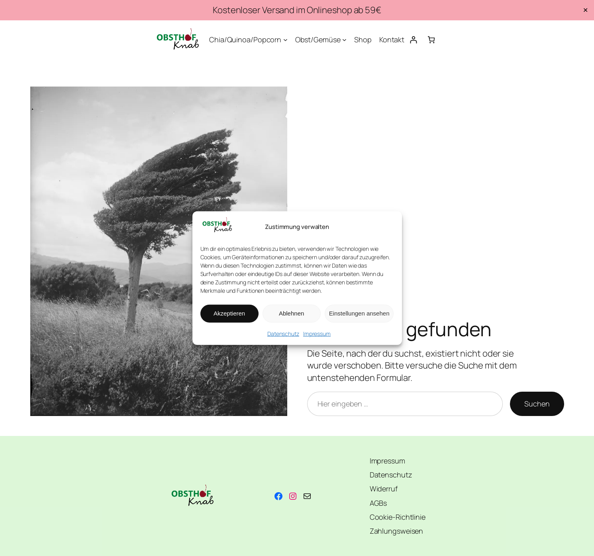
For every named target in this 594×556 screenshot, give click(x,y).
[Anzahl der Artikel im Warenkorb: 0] (431, 40)
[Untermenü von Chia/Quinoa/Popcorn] (285, 39)
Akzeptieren (229, 313)
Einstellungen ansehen (359, 313)
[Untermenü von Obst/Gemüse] (344, 39)
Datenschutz (283, 333)
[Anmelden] (413, 40)
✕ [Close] (585, 10)
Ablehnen (291, 313)
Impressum (317, 333)
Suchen (536, 403)
